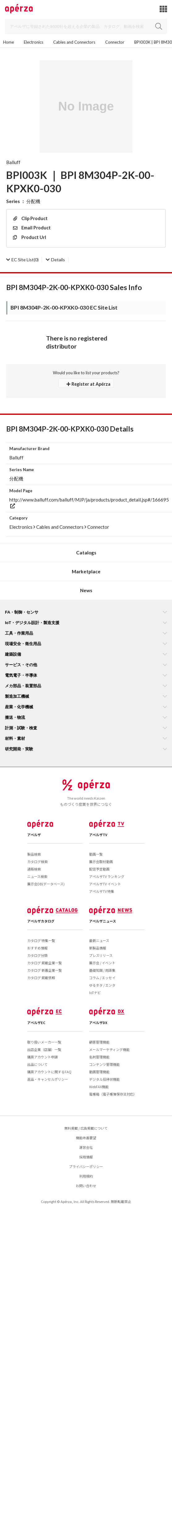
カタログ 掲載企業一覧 (44, 962)
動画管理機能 (99, 1071)
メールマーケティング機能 (109, 1049)
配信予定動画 (99, 868)
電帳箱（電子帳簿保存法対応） (113, 1094)
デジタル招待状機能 (104, 1079)
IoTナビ (95, 992)
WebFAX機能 (99, 1086)
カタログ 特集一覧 (41, 940)
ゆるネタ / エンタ (102, 985)
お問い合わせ (86, 1185)
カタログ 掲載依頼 (41, 977)
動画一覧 (96, 854)
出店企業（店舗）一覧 (44, 1049)
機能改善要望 (86, 1137)
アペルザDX (98, 1022)
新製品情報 (97, 947)
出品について (37, 1064)
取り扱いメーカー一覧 (44, 1042)
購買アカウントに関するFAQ (49, 1071)
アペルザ (34, 834)
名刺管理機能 (99, 1056)
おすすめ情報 (37, 947)
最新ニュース (99, 940)
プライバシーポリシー (86, 1166)
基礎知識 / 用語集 (102, 970)
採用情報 (86, 1156)
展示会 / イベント (102, 962)
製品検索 (34, 854)
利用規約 (86, 1176)
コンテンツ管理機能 (104, 1064)
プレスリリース (101, 955)
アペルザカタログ (40, 920)
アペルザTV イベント (105, 883)
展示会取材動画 (101, 861)
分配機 (33, 201)
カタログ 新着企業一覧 (44, 970)
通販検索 (34, 868)
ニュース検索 (37, 876)
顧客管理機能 (99, 1042)
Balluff (13, 162)
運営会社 (86, 1147)
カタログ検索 (37, 861)
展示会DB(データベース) (46, 883)
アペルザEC (36, 1022)
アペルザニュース (102, 920)
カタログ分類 (37, 955)
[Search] (86, 26)
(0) (22, 259)
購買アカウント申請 (42, 1056)
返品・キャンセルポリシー (47, 1079)
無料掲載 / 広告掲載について (86, 1128)
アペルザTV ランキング (106, 876)
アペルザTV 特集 (101, 891)
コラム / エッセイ (102, 977)
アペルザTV (98, 834)
